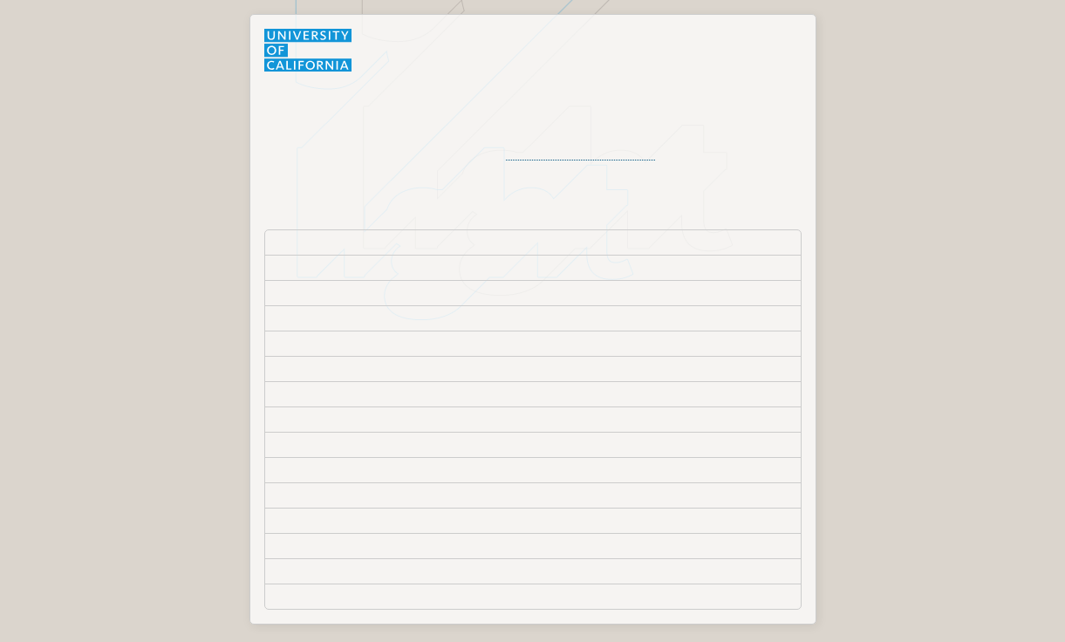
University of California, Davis (354, 343)
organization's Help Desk (580, 153)
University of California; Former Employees (391, 596)
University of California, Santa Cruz (370, 570)
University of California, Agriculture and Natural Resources (434, 267)
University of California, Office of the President (400, 444)
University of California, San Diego (367, 495)
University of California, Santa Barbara (379, 545)
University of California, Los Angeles (372, 393)
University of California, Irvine (353, 368)
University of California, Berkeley (363, 292)
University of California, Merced (359, 419)
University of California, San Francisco (378, 520)
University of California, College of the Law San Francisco (432, 317)
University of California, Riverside (364, 469)
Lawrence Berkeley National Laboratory (382, 242)
